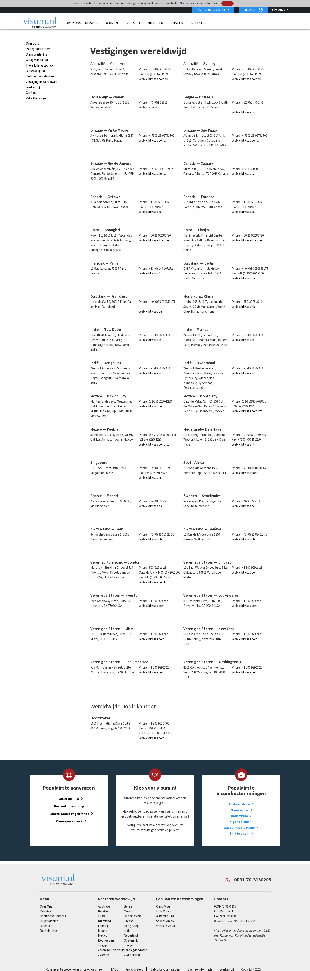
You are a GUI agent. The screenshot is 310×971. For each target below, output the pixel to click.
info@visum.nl (223, 903)
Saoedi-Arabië (165, 913)
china (101, 908)
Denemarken (132, 908)
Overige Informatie (199, 962)
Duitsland (104, 913)
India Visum (163, 903)
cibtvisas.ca (247, 166)
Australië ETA (69, 791)
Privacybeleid (134, 962)
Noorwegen (106, 933)
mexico (102, 928)
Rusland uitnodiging (69, 798)
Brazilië (103, 903)
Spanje (128, 937)
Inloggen (250, 10)
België (128, 899)
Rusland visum (239, 796)
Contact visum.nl (225, 908)
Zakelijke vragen (37, 90)
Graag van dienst (37, 52)
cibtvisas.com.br (157, 133)
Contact (31, 85)
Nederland (131, 928)
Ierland (102, 923)
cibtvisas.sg (154, 470)
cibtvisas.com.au (157, 71)
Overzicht (32, 36)
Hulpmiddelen (151, 23)
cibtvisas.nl (246, 437)
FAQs (114, 962)
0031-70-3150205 (225, 899)
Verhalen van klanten (40, 69)
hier (187, 3)
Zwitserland (132, 947)
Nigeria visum (239, 814)
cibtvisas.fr (153, 265)
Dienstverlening (36, 47)
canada (129, 903)
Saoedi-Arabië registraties (69, 806)
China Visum (164, 899)
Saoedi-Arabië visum (239, 820)
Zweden (103, 947)
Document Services (118, 23)
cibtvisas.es (154, 498)
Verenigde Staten (135, 942)
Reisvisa (91, 23)
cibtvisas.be (247, 104)
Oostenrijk (131, 933)
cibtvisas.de (247, 270)
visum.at (151, 99)
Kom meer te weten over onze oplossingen (75, 962)
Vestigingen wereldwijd (41, 74)
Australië (104, 899)
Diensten (175, 23)
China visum (239, 802)
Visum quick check (69, 813)
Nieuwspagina (35, 63)
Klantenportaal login (211, 10)
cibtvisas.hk (247, 299)
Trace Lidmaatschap (39, 58)
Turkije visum (239, 826)
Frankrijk (103, 918)
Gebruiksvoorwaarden (165, 962)
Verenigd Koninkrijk (111, 942)
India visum (239, 808)
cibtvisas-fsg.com (158, 232)
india (127, 923)
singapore (105, 937)
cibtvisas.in (153, 332)
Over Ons (73, 23)
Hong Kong (131, 918)
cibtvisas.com (248, 465)
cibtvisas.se (247, 498)
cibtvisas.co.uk (156, 574)
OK (227, 3)
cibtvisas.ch (154, 531)
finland (128, 913)
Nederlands (277, 9)
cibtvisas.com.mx (157, 398)
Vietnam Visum (166, 918)
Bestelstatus (198, 23)
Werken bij (33, 79)
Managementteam (38, 41)
